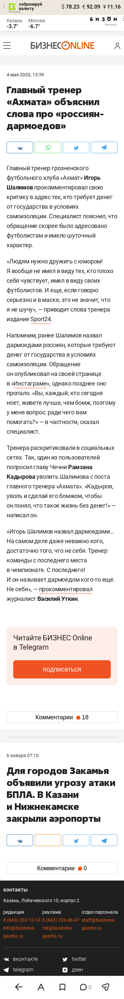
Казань (14, 20)
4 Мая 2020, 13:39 (25, 74)
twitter (74, 959)
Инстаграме (30, 383)
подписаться (62, 669)
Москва (36, 20)
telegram (18, 969)
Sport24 (40, 319)
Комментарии (61, 717)
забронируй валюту (30, 6)
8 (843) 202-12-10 (21, 920)
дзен (72, 969)
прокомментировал (66, 589)
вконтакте (20, 959)
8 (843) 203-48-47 (60, 920)
